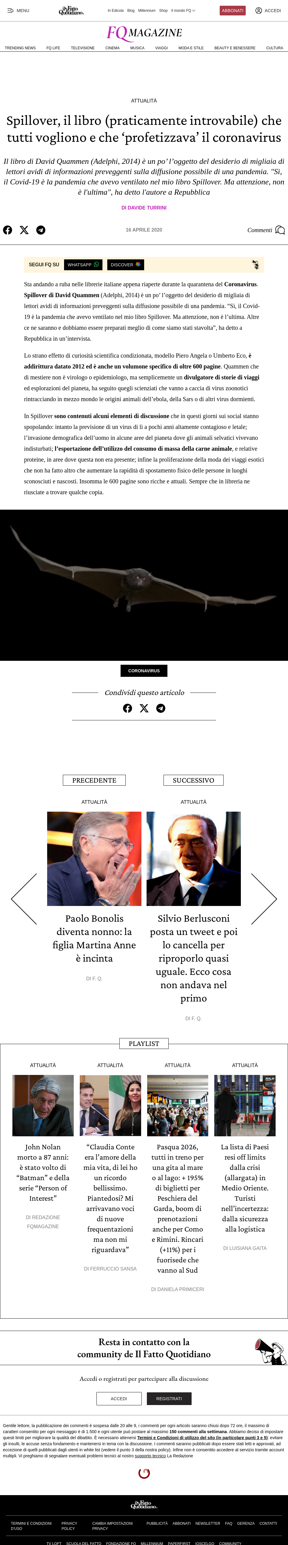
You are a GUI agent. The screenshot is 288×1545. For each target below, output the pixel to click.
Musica (137, 48)
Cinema (112, 48)
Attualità (144, 100)
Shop (163, 10)
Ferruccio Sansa (113, 1268)
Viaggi (161, 48)
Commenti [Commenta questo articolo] (266, 230)
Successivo (193, 780)
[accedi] (268, 10)
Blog (130, 10)
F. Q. (97, 978)
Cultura (274, 48)
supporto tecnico (150, 1455)
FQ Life (53, 48)
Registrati (169, 1398)
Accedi (119, 1398)
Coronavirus (144, 670)
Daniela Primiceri (180, 1289)
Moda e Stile (191, 48)
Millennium (146, 10)
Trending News (20, 48)
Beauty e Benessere (235, 48)
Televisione (83, 48)
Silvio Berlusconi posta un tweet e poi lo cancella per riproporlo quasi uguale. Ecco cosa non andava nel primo (194, 958)
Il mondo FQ (183, 10)
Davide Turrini (147, 207)
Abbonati (233, 10)
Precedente (94, 780)
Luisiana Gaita (248, 1248)
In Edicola (116, 10)
